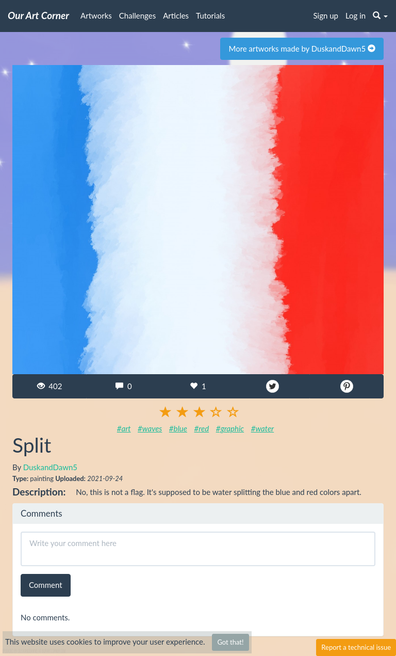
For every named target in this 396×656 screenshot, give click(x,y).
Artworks (96, 15)
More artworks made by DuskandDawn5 (301, 48)
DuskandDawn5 (50, 467)
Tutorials (210, 15)
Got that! (230, 642)
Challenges (137, 15)
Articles (176, 15)
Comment (45, 584)
